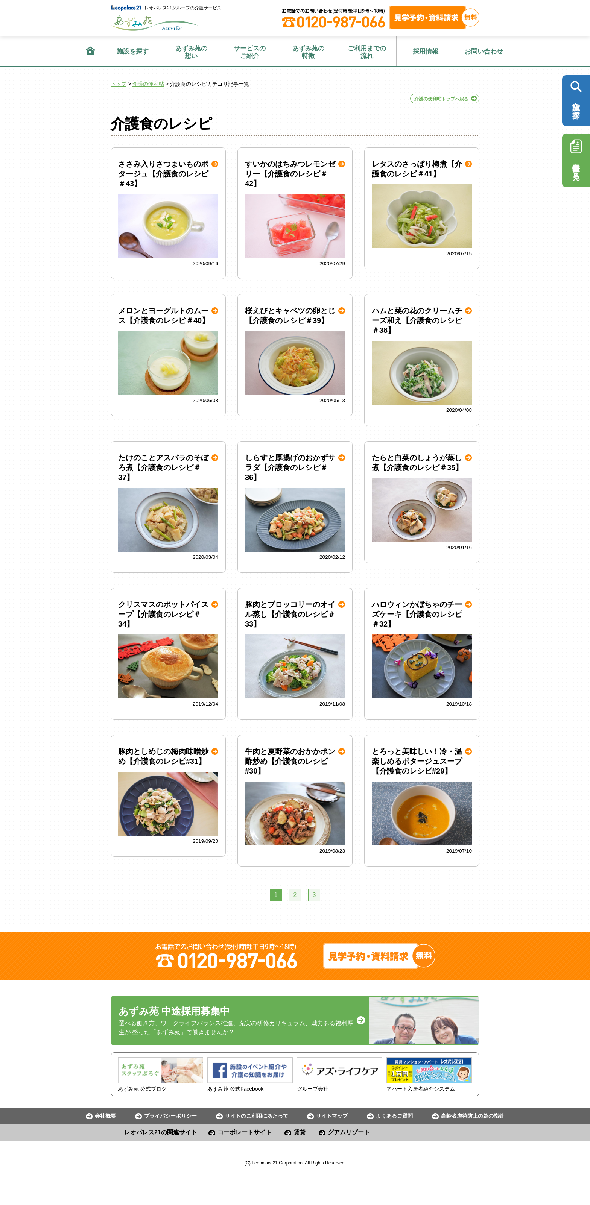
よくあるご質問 (394, 1116)
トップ (118, 84)
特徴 (308, 52)
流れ (367, 52)
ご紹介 (249, 52)
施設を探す (133, 51)
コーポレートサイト (244, 1132)
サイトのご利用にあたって (256, 1116)
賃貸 (299, 1132)
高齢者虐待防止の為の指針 (472, 1116)
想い (191, 52)
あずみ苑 (154, 23)
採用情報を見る (576, 157)
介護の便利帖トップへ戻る (441, 99)
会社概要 (105, 1116)
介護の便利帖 (148, 84)
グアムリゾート (349, 1132)
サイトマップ (332, 1116)
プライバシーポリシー (170, 1116)
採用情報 (425, 51)
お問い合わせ (484, 51)
